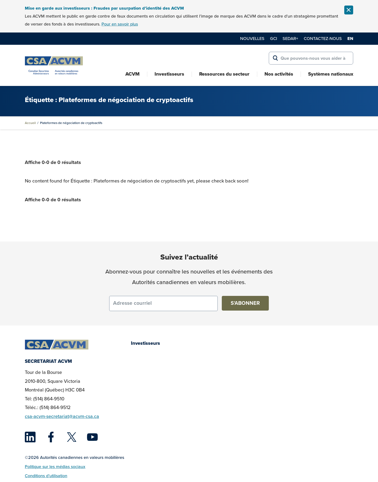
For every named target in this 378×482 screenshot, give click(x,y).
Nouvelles (252, 38)
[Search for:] (311, 58)
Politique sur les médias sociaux (55, 466)
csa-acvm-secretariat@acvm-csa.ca (62, 416)
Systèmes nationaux (330, 74)
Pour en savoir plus (119, 24)
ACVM (132, 74)
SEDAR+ (290, 38)
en (350, 38)
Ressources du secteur (224, 74)
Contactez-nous (323, 38)
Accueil (30, 122)
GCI (273, 38)
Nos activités (278, 74)
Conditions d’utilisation (46, 476)
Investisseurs (169, 74)
